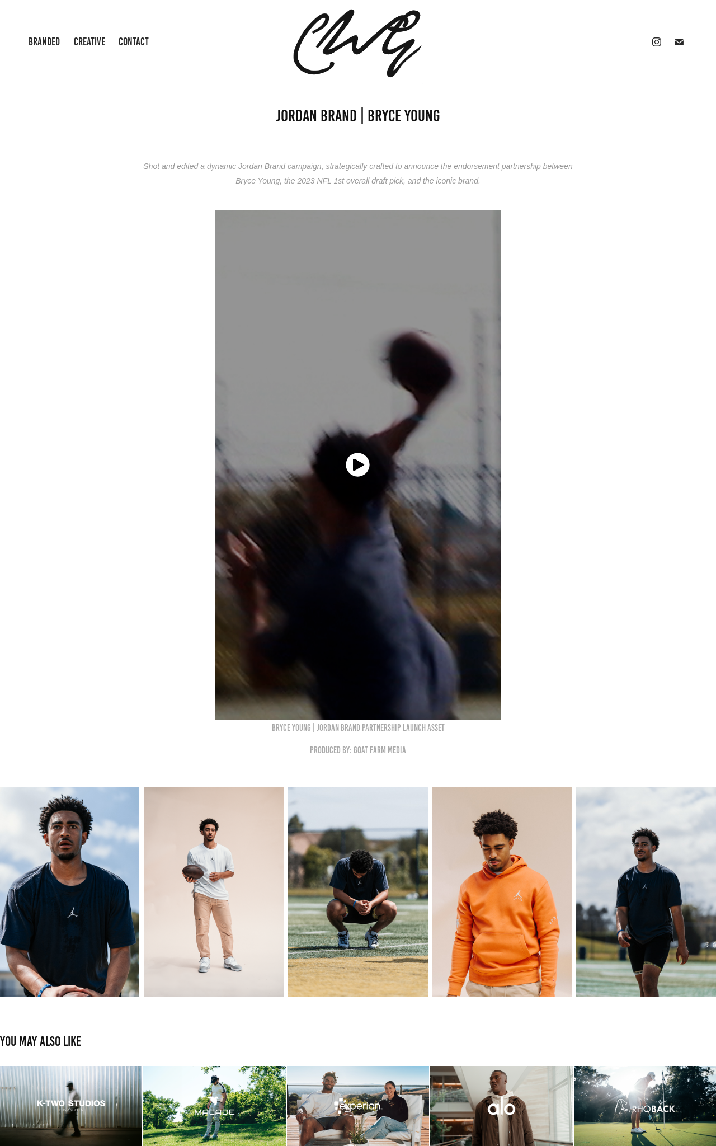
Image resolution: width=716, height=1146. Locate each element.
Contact (134, 42)
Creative (89, 42)
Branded (44, 42)
